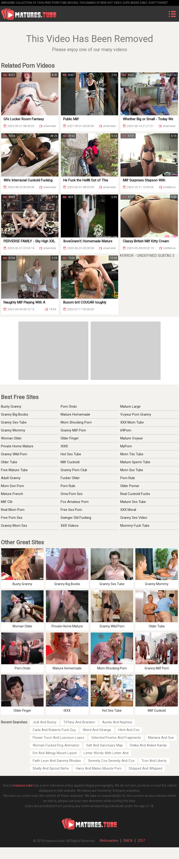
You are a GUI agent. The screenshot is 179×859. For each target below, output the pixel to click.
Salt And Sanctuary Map (104, 745)
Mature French (12, 494)
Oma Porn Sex (72, 494)
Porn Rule (68, 486)
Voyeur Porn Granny (135, 414)
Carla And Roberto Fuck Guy (54, 730)
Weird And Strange (97, 730)
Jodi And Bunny (44, 722)
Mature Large (130, 406)
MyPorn (126, 446)
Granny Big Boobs (14, 414)
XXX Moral (128, 510)
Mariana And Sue (161, 737)
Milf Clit (6, 502)
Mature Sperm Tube (135, 462)
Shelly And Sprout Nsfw (51, 768)
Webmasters (109, 840)
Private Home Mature (17, 446)
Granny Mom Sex (14, 525)
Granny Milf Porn (73, 430)
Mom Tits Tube (131, 454)
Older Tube (9, 462)
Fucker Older (70, 478)
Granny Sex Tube (14, 422)
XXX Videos (70, 525)
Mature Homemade (75, 414)
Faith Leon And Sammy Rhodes (57, 761)
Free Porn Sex (11, 518)
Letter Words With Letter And (106, 753)
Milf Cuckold (70, 462)
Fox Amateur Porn (75, 502)
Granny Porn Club (74, 470)
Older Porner (129, 486)
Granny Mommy (13, 430)
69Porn (125, 430)
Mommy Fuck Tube (134, 525)
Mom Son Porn (12, 486)
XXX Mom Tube (132, 422)
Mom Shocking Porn (76, 422)
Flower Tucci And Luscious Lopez (58, 737)
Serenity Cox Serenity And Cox (111, 761)
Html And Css (128, 730)
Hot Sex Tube (71, 454)
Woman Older (11, 438)
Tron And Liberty (154, 761)
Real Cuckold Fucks (135, 494)
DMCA (128, 840)
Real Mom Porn (12, 510)
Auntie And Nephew (117, 722)
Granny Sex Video (133, 518)
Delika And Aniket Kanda (148, 745)
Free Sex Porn (71, 510)
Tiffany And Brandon (79, 722)
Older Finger (70, 438)
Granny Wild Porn (14, 454)
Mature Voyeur (131, 438)
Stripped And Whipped (145, 768)
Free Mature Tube (14, 470)
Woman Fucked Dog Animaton (56, 745)
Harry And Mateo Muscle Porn (99, 768)
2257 (141, 840)
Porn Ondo (69, 406)
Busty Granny (11, 406)
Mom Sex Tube (131, 470)
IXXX (64, 446)
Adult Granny (11, 478)
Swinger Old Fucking (76, 518)
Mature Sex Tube (133, 502)
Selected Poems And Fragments (116, 737)
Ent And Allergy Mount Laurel (55, 753)
